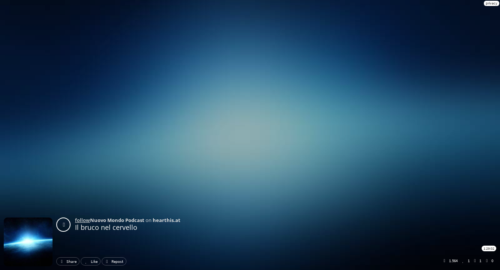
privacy (491, 3)
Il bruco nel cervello (106, 227)
